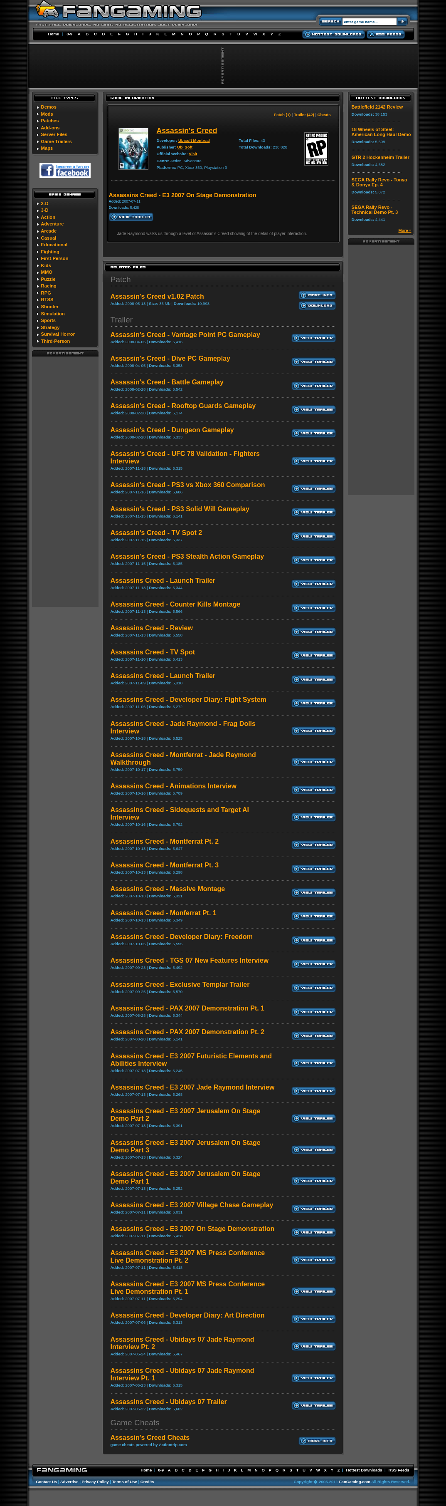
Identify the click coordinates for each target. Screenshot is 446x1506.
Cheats (324, 114)
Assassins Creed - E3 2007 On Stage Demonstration (193, 1228)
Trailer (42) (304, 114)
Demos (49, 106)
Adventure (52, 223)
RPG (46, 292)
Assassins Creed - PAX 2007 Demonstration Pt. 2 (188, 1031)
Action (48, 217)
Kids (46, 265)
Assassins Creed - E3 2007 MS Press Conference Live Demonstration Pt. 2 (188, 1256)
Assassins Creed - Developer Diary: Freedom (182, 936)
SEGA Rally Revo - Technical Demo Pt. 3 (375, 210)
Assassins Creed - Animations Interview (174, 786)
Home (53, 34)
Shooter (50, 306)
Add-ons (50, 127)
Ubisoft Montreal (194, 140)
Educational (54, 244)
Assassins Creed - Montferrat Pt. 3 (165, 865)
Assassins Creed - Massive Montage (168, 888)
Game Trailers (56, 141)
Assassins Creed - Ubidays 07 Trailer (169, 1401)
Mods (47, 113)
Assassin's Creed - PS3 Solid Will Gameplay (180, 509)
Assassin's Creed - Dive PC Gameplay (170, 358)
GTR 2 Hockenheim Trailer (380, 157)
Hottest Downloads (364, 1470)
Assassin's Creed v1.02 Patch (157, 296)
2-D (45, 203)
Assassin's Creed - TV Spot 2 (156, 532)
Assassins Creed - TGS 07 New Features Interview (190, 960)
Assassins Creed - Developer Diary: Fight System (188, 699)
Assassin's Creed (187, 130)
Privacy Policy (95, 1481)
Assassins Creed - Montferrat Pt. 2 (165, 841)
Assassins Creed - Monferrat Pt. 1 (164, 912)
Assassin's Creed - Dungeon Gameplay (172, 429)
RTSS (47, 299)
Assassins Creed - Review (152, 628)
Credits (147, 1481)
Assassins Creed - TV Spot (153, 652)
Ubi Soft (184, 147)
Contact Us (46, 1481)
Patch (121, 279)
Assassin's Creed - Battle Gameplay (167, 382)
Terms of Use (124, 1481)
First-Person (55, 258)
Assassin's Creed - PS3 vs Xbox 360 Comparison (188, 484)
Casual (49, 237)
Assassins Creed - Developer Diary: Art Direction (188, 1315)
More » (405, 230)
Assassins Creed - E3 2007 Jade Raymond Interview (193, 1087)
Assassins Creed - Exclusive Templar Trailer (180, 984)
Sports (48, 320)
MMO (46, 272)
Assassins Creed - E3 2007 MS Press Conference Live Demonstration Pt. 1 (188, 1288)
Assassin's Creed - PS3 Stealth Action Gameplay (187, 556)
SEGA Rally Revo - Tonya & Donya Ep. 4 (379, 182)
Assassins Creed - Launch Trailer (163, 580)
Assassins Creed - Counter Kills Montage (176, 604)
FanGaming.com (354, 1481)
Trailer (122, 319)
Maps (47, 148)
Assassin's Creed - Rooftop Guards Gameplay (183, 405)
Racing (49, 285)
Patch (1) (282, 114)
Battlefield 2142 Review (377, 106)
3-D (45, 210)
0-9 (69, 34)
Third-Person (55, 341)
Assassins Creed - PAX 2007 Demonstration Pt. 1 (188, 1008)
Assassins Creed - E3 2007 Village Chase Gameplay (192, 1205)
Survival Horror (58, 334)
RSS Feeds (398, 1470)
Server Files (54, 134)
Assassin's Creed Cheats (150, 1437)
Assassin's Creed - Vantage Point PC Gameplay (185, 334)
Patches (50, 120)
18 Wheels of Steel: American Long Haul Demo (381, 132)
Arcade (49, 230)
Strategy (50, 327)
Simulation (53, 313)
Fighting (50, 251)
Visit (193, 153)
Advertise (69, 1481)
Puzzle (48, 279)
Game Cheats (135, 1422)
